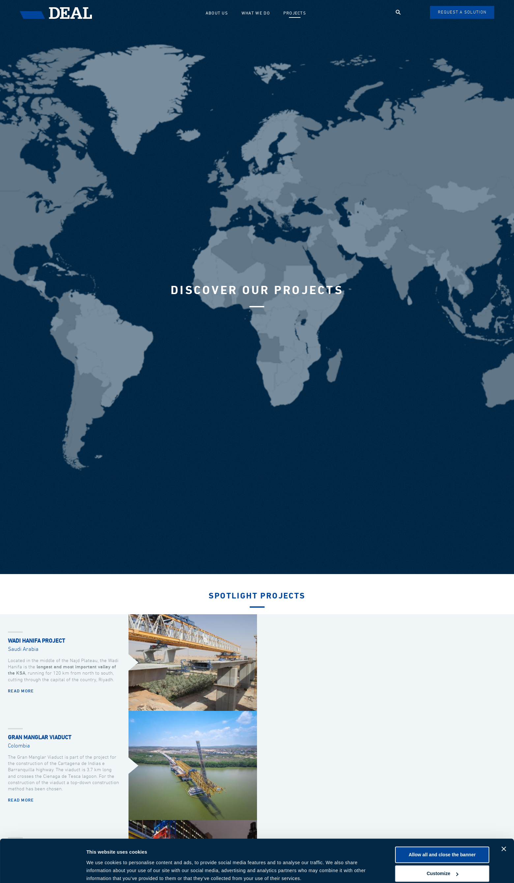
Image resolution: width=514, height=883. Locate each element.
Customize (442, 847)
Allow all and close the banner (442, 828)
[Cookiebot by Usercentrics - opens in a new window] (42, 870)
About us (218, 13)
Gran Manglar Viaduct (39, 738)
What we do (257, 13)
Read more (21, 691)
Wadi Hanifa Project (36, 641)
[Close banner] (503, 822)
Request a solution (462, 12)
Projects (295, 13)
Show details (100, 870)
